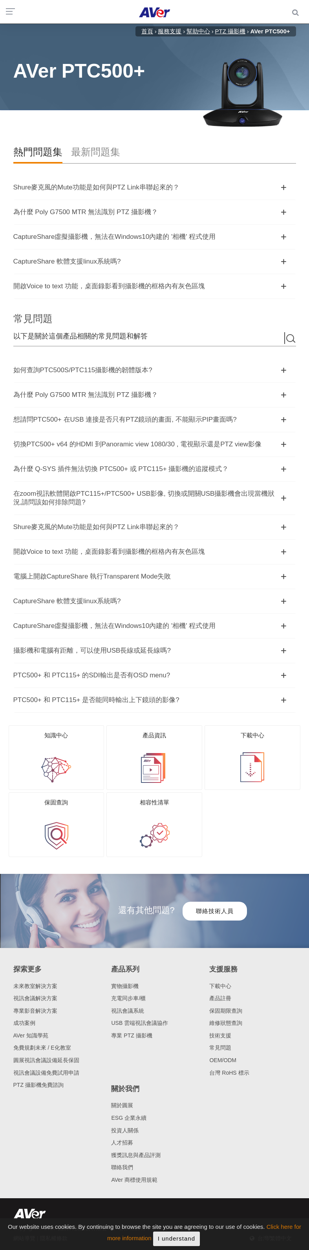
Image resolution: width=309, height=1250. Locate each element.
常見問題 (220, 1047)
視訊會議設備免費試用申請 (46, 1073)
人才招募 (122, 1142)
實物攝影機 (125, 986)
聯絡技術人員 (215, 911)
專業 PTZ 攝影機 (131, 1035)
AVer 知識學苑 (30, 1035)
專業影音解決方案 (35, 1011)
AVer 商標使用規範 (134, 1180)
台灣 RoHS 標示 (229, 1073)
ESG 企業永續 (128, 1118)
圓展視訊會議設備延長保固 (46, 1060)
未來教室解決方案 (35, 986)
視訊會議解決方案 (35, 998)
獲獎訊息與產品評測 (136, 1155)
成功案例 (24, 1023)
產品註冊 (220, 998)
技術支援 (220, 1035)
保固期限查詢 (225, 1011)
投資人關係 (125, 1130)
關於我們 (125, 1089)
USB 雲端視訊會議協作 (139, 1023)
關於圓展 (122, 1105)
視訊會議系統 (127, 1011)
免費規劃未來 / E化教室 (42, 1047)
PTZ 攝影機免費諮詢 (38, 1085)
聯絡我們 (122, 1167)
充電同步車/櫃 (128, 998)
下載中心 (220, 986)
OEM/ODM (222, 1060)
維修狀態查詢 (225, 1023)
